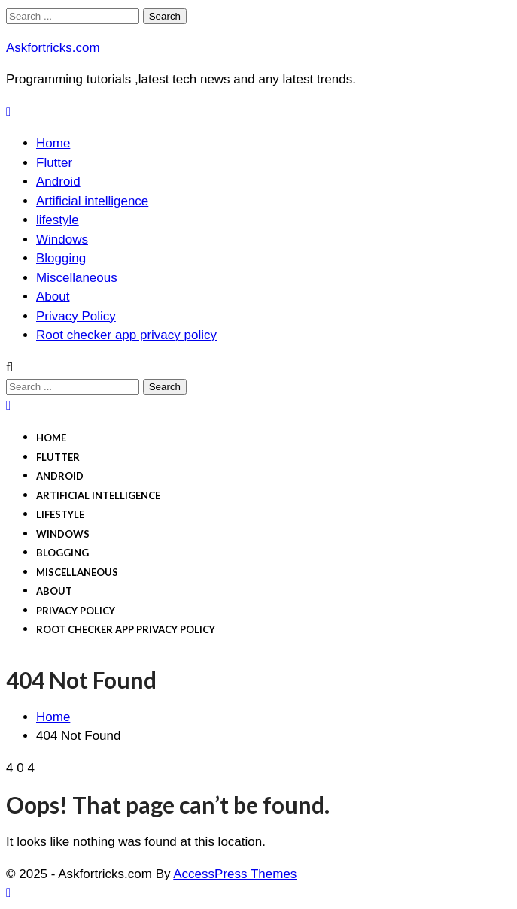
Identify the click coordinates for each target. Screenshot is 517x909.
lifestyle (57, 220)
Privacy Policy (76, 316)
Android (58, 181)
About (52, 296)
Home (53, 143)
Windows (62, 239)
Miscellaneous (76, 278)
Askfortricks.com (53, 48)
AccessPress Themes (235, 874)
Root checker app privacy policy (126, 335)
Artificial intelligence (92, 201)
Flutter (54, 163)
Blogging (61, 258)
